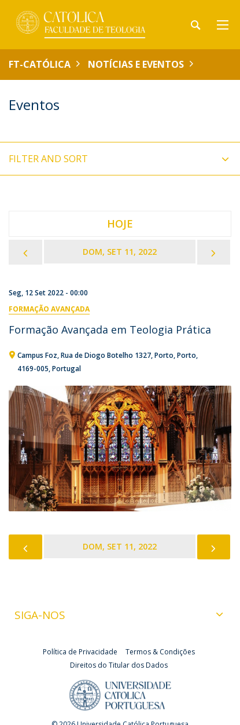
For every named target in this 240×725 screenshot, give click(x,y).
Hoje (120, 223)
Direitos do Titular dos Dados (119, 665)
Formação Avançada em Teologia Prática (110, 329)
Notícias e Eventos (136, 64)
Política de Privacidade (80, 652)
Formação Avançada (49, 309)
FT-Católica (40, 64)
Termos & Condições (160, 652)
